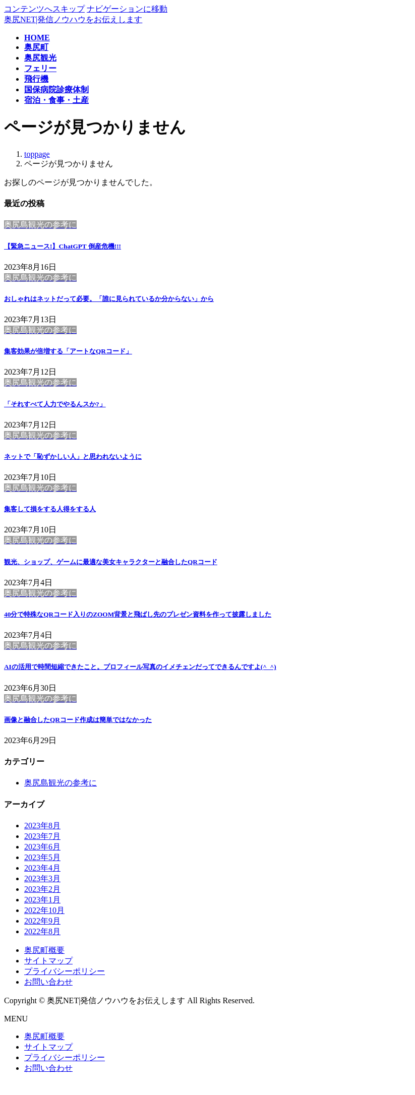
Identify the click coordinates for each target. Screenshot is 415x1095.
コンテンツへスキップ (44, 9)
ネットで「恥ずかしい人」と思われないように (73, 456)
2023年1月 (42, 899)
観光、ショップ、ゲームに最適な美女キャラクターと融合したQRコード (110, 562)
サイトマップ (48, 960)
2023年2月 (42, 889)
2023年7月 (42, 836)
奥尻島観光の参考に (60, 782)
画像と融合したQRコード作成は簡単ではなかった (78, 719)
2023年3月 (42, 878)
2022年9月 (42, 921)
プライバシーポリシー (64, 971)
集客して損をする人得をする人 (50, 509)
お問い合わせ (48, 982)
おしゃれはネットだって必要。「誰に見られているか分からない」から (109, 298)
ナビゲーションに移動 (127, 9)
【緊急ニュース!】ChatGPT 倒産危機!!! (62, 246)
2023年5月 (42, 857)
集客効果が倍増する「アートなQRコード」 (68, 351)
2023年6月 (42, 846)
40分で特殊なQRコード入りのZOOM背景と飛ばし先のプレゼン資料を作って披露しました (137, 614)
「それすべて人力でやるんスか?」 (55, 404)
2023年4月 (42, 868)
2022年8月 (42, 931)
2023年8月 (42, 825)
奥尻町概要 (44, 950)
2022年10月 (44, 910)
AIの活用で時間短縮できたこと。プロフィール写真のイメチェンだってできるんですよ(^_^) (140, 667)
